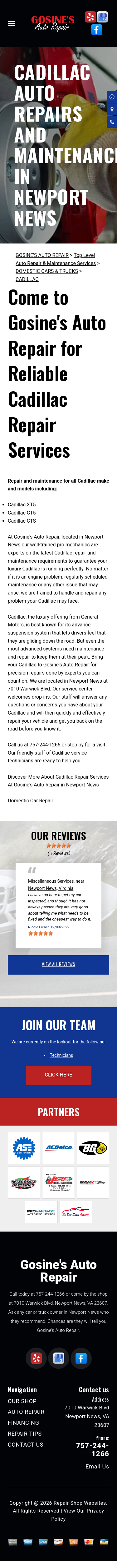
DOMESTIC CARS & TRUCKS (47, 271)
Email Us (97, 1466)
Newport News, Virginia (50, 888)
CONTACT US (25, 1444)
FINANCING (23, 1422)
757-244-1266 (45, 745)
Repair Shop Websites (80, 1503)
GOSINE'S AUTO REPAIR (42, 255)
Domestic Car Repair (30, 801)
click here (58, 1075)
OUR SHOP (22, 1401)
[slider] (58, 845)
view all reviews (58, 964)
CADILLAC (27, 279)
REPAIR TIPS (25, 1433)
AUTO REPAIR (26, 1411)
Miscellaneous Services (51, 881)
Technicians (61, 1055)
